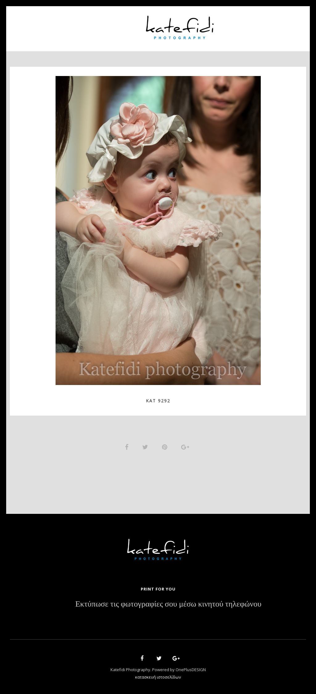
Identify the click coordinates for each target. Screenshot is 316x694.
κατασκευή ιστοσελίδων (158, 677)
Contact (263, 25)
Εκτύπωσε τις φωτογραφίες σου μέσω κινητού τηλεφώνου (168, 604)
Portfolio (119, 25)
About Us (83, 25)
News (234, 25)
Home (53, 25)
